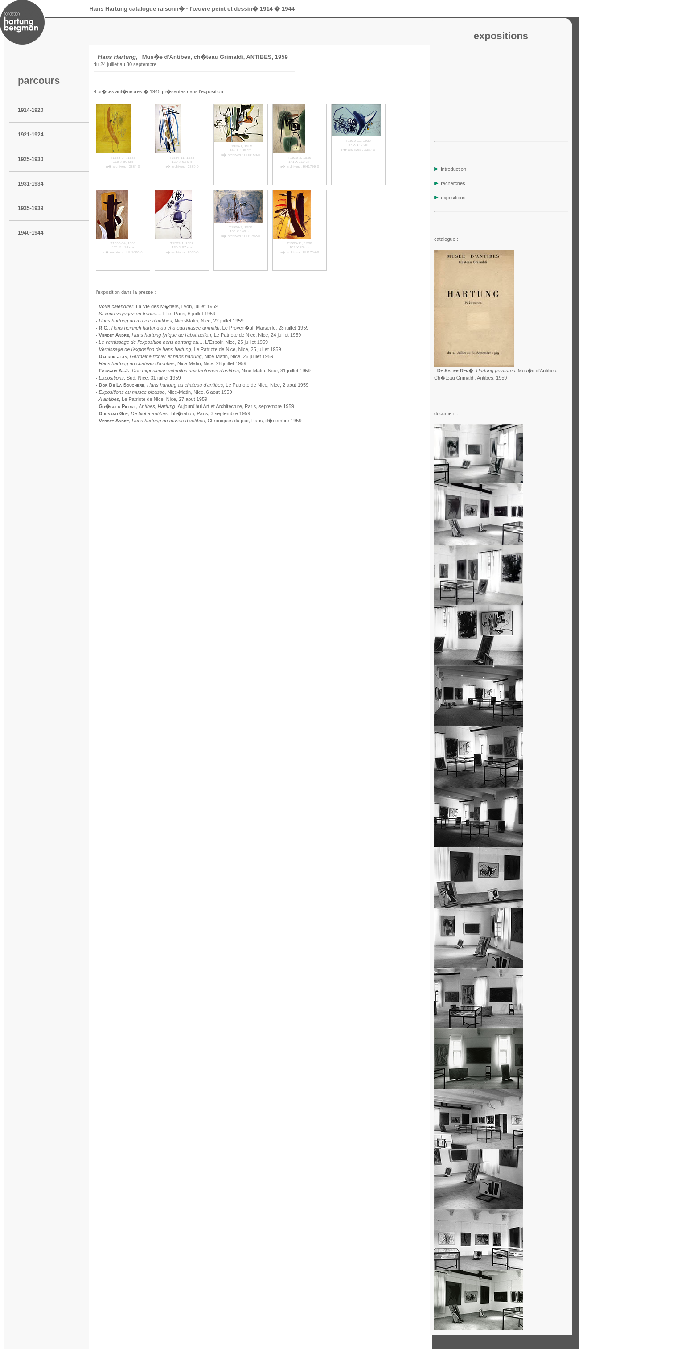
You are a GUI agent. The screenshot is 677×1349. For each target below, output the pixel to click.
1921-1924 (30, 135)
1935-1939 (30, 208)
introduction (450, 169)
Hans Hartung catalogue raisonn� (137, 8)
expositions (449, 197)
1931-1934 (30, 184)
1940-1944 (30, 233)
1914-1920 (30, 110)
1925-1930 (30, 159)
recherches (449, 183)
